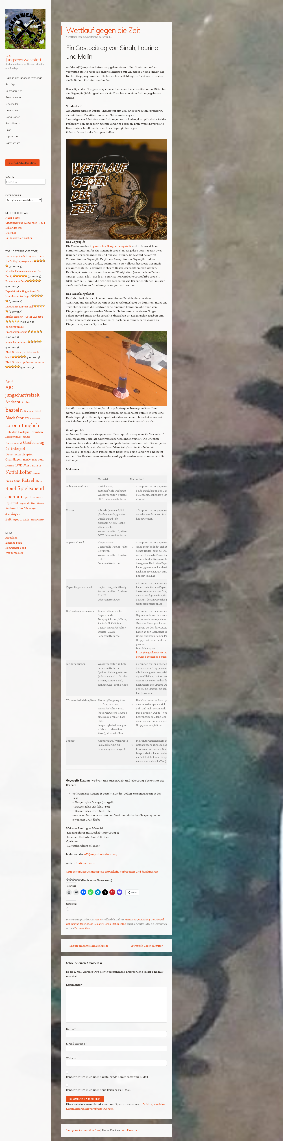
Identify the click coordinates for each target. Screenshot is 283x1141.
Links (8, 130)
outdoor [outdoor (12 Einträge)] (37, 473)
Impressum (12, 136)
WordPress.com (130, 1130)
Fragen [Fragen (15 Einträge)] (26, 436)
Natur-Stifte (12, 217)
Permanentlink (82, 928)
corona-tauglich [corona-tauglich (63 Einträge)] (22, 425)
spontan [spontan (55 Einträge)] (13, 496)
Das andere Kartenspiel (19, 306)
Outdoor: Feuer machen (18, 238)
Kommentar (74, 984)
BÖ (110, 36)
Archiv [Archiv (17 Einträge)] (26, 402)
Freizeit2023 (131, 919)
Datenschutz (12, 143)
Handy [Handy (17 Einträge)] (27, 459)
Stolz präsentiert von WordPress (83, 1130)
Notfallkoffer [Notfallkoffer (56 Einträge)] (18, 472)
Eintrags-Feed (13, 542)
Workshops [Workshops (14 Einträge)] (30, 508)
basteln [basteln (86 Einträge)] (14, 409)
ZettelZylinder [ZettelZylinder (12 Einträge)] (37, 519)
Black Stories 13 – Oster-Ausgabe (24, 316)
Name (70, 1029)
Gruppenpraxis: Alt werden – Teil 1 (25, 222)
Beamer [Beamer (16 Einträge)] (28, 411)
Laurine (75, 923)
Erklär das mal (13, 227)
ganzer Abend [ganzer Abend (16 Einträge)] (13, 443)
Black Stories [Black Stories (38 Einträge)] (17, 417)
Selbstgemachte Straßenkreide (87, 945)
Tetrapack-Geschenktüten (148, 945)
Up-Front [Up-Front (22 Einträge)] (11, 503)
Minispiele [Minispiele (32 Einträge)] (32, 464)
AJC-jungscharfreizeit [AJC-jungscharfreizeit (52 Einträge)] (22, 391)
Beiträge (10, 84)
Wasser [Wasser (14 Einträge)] (40, 503)
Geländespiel (157, 919)
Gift (68, 923)
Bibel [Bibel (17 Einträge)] (38, 411)
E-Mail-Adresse (76, 1043)
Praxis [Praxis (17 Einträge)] (9, 481)
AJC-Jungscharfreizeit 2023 (100, 854)
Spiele (97, 919)
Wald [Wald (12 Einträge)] (33, 503)
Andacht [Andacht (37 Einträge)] (12, 401)
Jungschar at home (16, 342)
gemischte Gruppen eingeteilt (112, 246)
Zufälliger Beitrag (22, 162)
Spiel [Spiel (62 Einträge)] (10, 488)
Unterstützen (12, 110)
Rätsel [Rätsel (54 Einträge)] (28, 480)
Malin (83, 923)
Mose (90, 923)
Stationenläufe (85, 863)
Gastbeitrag (144, 919)
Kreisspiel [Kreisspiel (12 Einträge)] (9, 465)
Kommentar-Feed (15, 547)
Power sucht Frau (15, 281)
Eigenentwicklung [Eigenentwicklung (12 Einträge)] (13, 436)
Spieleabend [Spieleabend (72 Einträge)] (31, 488)
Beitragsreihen (13, 90)
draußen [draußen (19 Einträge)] (37, 432)
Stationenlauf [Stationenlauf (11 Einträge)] (37, 497)
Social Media (13, 123)
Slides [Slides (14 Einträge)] (39, 480)
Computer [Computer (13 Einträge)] (35, 418)
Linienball (10, 232)
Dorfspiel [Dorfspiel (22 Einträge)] (24, 432)
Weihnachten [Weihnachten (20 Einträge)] (14, 508)
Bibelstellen (12, 104)
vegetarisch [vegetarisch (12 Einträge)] (25, 503)
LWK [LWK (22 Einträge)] (18, 465)
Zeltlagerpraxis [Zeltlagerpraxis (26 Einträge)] (17, 519)
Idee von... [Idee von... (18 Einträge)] (38, 459)
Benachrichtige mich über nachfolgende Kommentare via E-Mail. (107, 1076)
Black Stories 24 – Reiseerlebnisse (24, 362)
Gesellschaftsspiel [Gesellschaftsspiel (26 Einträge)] (19, 454)
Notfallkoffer (12, 117)
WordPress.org (14, 552)
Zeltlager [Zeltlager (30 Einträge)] (12, 513)
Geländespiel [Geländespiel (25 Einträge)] (15, 448)
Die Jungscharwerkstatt (23, 57)
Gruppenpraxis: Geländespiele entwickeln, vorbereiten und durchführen (112, 871)
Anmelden (11, 537)
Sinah (108, 923)
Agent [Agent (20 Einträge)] (9, 381)
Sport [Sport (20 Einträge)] (27, 497)
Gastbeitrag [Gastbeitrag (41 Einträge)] (33, 442)
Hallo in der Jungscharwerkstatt (23, 77)
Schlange (99, 923)
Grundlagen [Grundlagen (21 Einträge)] (13, 459)
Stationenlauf (119, 923)
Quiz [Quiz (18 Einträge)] (17, 481)
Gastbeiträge (13, 97)
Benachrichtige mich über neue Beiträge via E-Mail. (98, 1090)
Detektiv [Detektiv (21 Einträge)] (11, 432)
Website (71, 1058)
